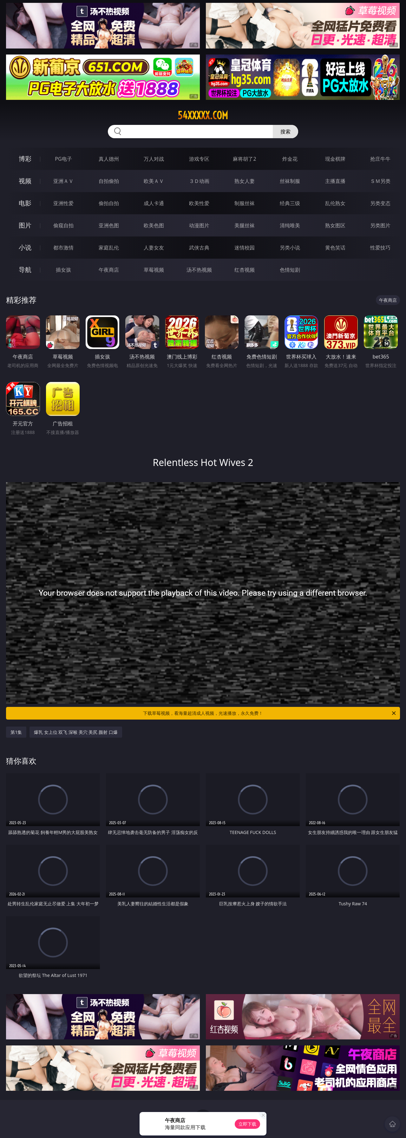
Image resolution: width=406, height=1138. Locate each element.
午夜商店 (109, 269)
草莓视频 (154, 269)
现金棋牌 (335, 158)
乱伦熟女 (335, 203)
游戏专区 (199, 158)
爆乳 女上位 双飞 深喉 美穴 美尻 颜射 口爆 (75, 732)
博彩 (25, 158)
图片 (25, 225)
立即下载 (247, 1124)
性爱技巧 (380, 247)
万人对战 (154, 158)
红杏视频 (244, 269)
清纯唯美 (290, 225)
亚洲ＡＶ (63, 181)
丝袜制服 (290, 181)
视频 (25, 181)
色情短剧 (290, 269)
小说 (25, 247)
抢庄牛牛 (380, 158)
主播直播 (335, 181)
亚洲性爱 (63, 203)
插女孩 (63, 269)
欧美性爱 (199, 203)
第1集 (16, 732)
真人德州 (109, 158)
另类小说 (290, 247)
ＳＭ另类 (380, 181)
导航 (25, 269)
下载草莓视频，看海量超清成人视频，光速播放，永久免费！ (270, 713)
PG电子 (63, 158)
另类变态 (380, 203)
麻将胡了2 (244, 158)
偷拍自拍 (109, 203)
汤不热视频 (199, 269)
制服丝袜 (244, 203)
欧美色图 (154, 225)
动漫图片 (199, 225)
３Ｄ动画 (199, 181)
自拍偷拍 (109, 181)
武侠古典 (199, 247)
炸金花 (290, 158)
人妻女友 (154, 247)
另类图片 (380, 225)
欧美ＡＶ (154, 181)
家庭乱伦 (109, 247)
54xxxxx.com (203, 115)
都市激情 (63, 247)
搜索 (285, 131)
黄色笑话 (335, 247)
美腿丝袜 (244, 225)
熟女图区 (335, 225)
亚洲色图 (109, 225)
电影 (25, 203)
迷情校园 (244, 247)
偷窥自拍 (63, 225)
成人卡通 (154, 203)
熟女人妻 (244, 181)
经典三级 (290, 203)
